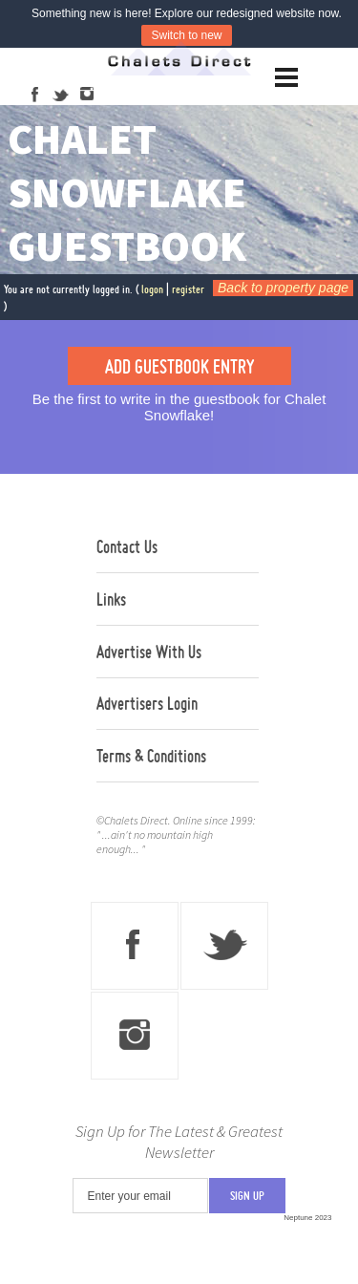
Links (111, 599)
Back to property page (283, 287)
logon (152, 289)
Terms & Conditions (151, 755)
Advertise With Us (148, 651)
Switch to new (186, 35)
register (188, 289)
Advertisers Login (147, 703)
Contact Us (127, 546)
